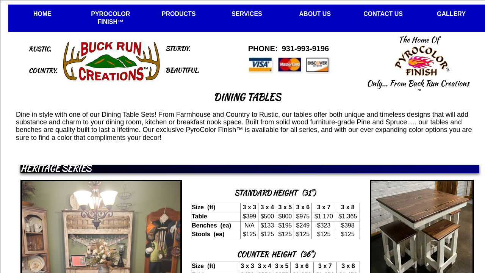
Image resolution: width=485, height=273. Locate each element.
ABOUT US (315, 14)
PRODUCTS (179, 14)
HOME (42, 14)
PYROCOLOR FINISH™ (110, 18)
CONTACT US (383, 14)
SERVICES (247, 14)
